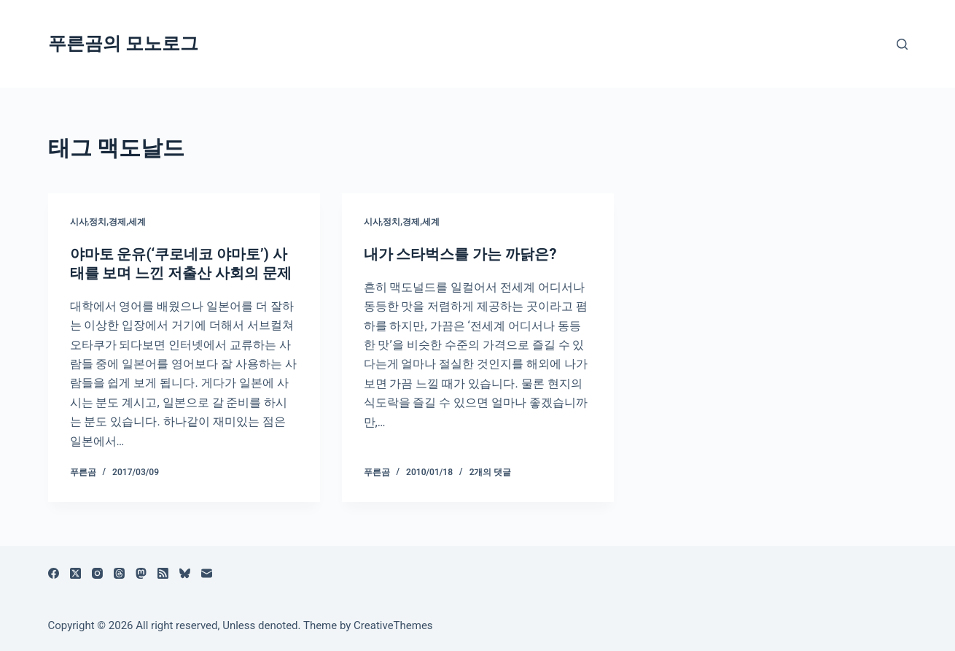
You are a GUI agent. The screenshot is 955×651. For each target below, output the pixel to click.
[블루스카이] (184, 573)
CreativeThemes (393, 625)
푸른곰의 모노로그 (123, 43)
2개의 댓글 (490, 472)
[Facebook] (53, 573)
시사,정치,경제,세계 (108, 222)
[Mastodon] (141, 573)
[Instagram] (97, 573)
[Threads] (119, 573)
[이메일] (206, 573)
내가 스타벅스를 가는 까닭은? (460, 254)
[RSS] (162, 573)
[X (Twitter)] (75, 573)
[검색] (902, 44)
